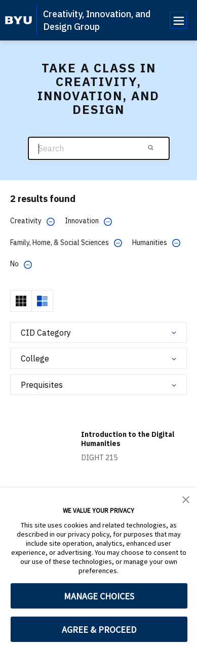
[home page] (18, 20)
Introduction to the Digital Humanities (128, 439)
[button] (185, 499)
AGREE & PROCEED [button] (99, 629)
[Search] (99, 148)
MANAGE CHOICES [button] (99, 596)
